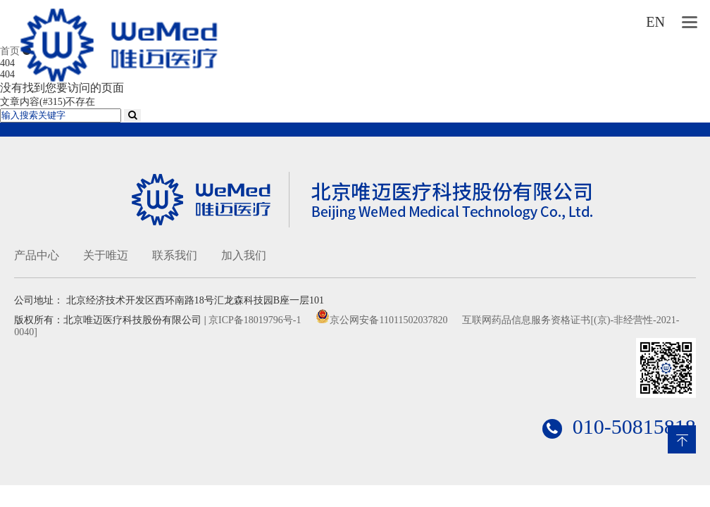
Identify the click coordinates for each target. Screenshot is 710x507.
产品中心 (36, 255)
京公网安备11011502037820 (388, 320)
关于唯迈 (105, 255)
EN (655, 22)
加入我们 (243, 255)
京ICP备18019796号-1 (254, 320)
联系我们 (174, 255)
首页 (10, 51)
